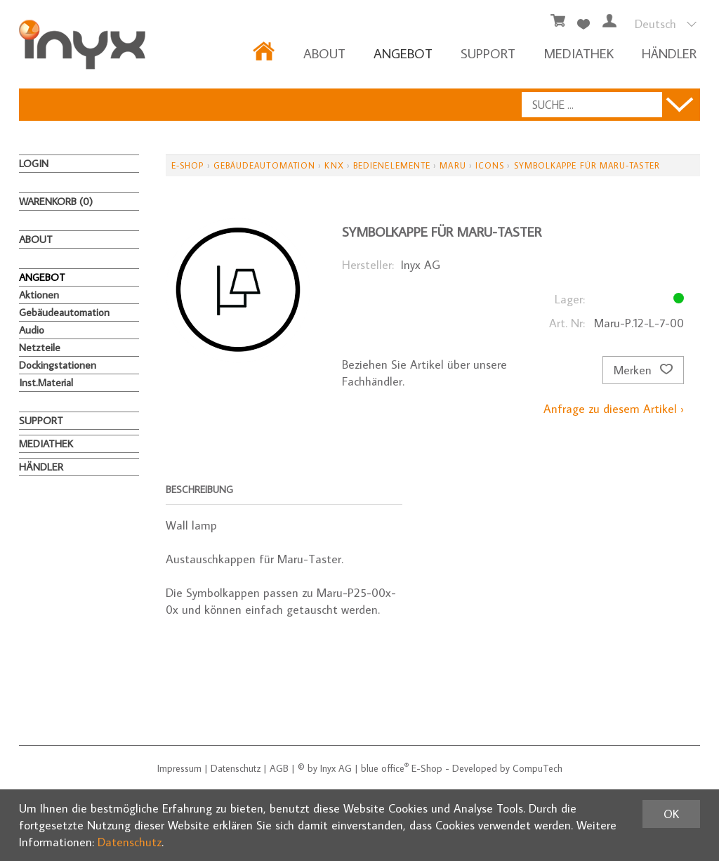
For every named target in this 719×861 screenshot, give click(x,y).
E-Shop (187, 165)
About (324, 53)
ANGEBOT (403, 53)
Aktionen (39, 294)
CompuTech (537, 768)
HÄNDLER (669, 53)
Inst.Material (46, 382)
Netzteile (39, 347)
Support (488, 53)
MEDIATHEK (578, 53)
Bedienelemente (391, 165)
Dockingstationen (57, 365)
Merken (643, 370)
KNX (333, 165)
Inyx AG (336, 768)
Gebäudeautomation (64, 312)
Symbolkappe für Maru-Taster (587, 165)
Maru (453, 165)
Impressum (179, 768)
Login (33, 163)
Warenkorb (56, 201)
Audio (31, 329)
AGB (279, 768)
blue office (385, 768)
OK (671, 814)
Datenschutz (235, 768)
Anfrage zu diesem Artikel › (613, 408)
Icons (489, 165)
